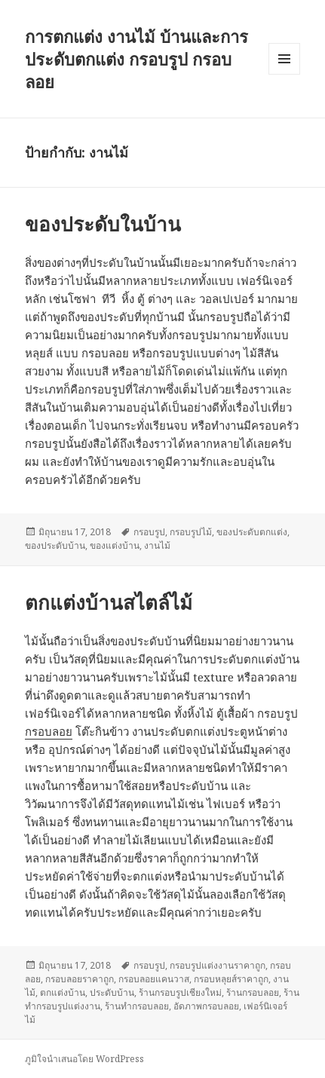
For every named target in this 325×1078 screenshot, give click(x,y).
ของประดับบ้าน (55, 545)
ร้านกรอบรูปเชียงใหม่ (180, 992)
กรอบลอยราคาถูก (79, 978)
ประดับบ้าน (112, 992)
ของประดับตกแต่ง (251, 531)
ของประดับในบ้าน (103, 223)
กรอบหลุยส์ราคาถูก (231, 978)
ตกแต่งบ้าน (62, 992)
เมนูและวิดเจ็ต (284, 59)
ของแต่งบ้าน (115, 545)
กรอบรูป (149, 531)
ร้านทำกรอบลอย (137, 1006)
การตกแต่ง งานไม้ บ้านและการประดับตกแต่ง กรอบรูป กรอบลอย (136, 59)
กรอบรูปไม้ (191, 531)
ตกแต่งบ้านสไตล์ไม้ (108, 602)
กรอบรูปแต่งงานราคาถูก (217, 965)
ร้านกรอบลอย (252, 992)
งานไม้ (157, 545)
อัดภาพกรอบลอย (206, 1006)
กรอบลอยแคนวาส (153, 978)
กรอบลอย (48, 731)
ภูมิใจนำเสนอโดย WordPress (84, 1058)
